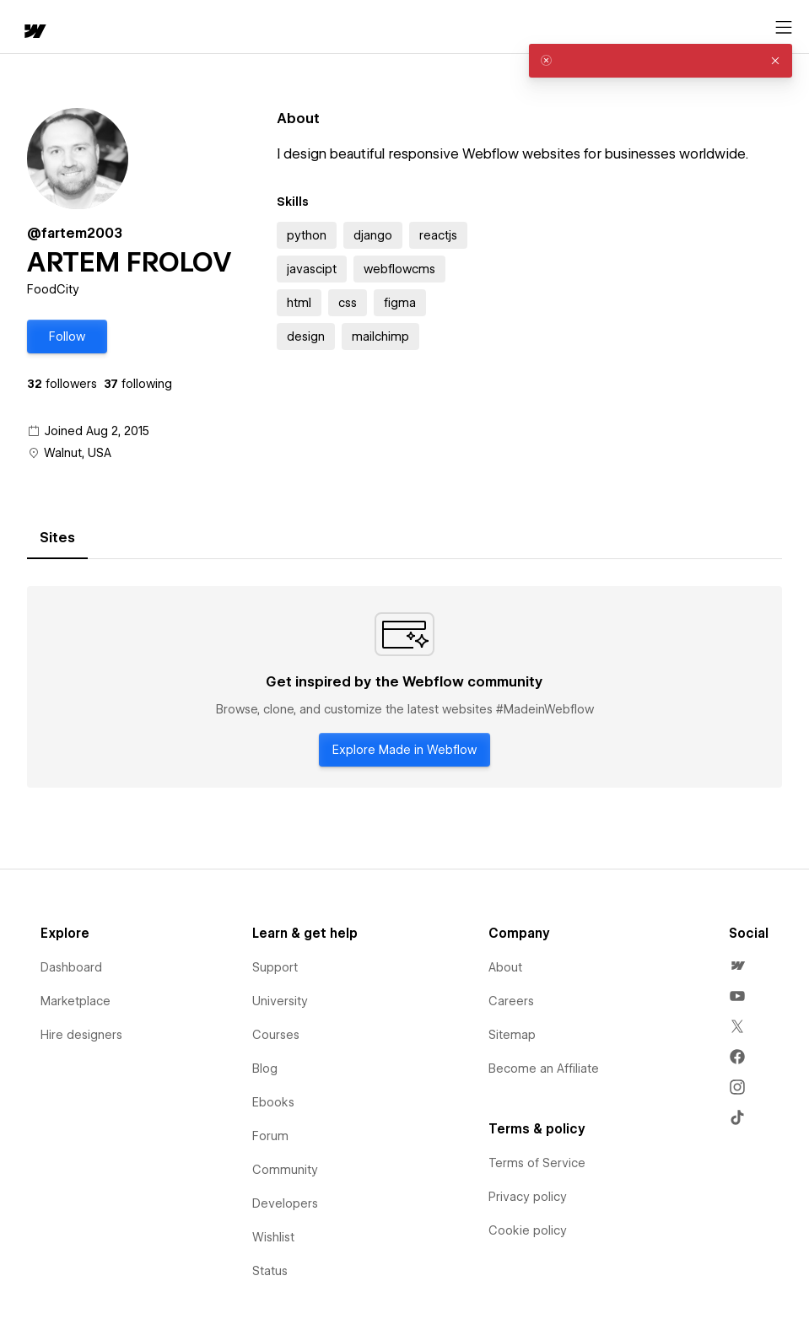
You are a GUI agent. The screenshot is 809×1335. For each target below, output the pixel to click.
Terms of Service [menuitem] (536, 1163)
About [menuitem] (505, 967)
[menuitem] (737, 965)
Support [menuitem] (275, 967)
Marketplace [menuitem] (75, 1001)
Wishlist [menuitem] (273, 1237)
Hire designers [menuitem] (81, 1035)
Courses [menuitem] (275, 1035)
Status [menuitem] (270, 1271)
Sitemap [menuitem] (512, 1035)
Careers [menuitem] (511, 1001)
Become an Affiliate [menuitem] (543, 1068)
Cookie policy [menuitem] (527, 1230)
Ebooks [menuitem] (273, 1102)
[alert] (660, 61)
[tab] (57, 538)
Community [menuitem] (285, 1169)
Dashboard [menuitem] (71, 967)
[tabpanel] (404, 687)
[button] (67, 336)
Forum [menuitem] (270, 1136)
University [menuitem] (280, 1001)
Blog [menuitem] (265, 1068)
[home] (33, 32)
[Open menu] (783, 27)
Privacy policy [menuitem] (527, 1196)
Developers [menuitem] (285, 1203)
